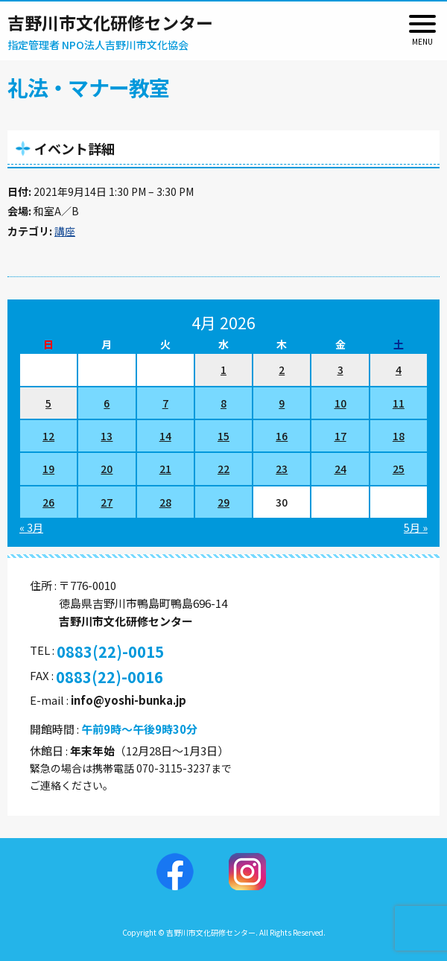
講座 (64, 230)
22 (223, 468)
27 (106, 502)
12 (48, 435)
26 (48, 502)
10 (340, 403)
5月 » (416, 527)
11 (399, 403)
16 (282, 435)
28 (165, 502)
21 (165, 468)
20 (106, 468)
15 (223, 435)
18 (399, 435)
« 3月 (31, 527)
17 (340, 435)
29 (223, 502)
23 (282, 468)
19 (48, 468)
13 (106, 435)
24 (340, 468)
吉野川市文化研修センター (110, 22)
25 (399, 468)
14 (165, 435)
